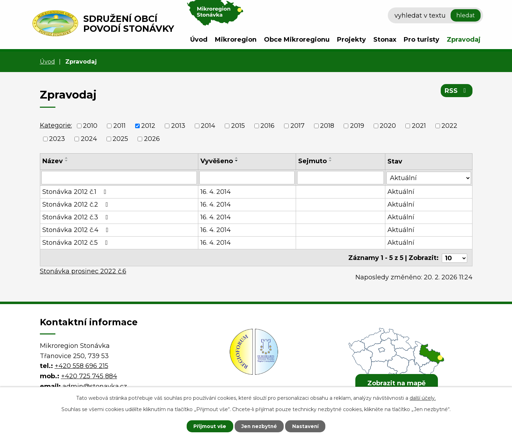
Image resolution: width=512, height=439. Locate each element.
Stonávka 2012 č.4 (77, 230)
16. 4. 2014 (215, 192)
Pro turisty (421, 39)
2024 (89, 139)
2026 (152, 139)
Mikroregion (236, 39)
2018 (327, 126)
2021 (419, 126)
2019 (357, 126)
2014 (208, 126)
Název (52, 161)
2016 (267, 126)
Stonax (384, 39)
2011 (119, 126)
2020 (388, 126)
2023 (57, 139)
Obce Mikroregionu (297, 39)
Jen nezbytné (259, 426)
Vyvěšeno (216, 161)
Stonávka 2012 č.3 (76, 217)
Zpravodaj (464, 39)
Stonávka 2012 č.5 (76, 243)
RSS (456, 91)
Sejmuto (312, 161)
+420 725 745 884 (89, 375)
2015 (238, 126)
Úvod (198, 39)
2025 (120, 139)
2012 (148, 126)
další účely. (423, 397)
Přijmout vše (207, 426)
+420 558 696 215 (81, 365)
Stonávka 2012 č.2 (76, 204)
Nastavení (307, 426)
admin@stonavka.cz (94, 385)
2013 (178, 126)
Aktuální (401, 192)
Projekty (351, 39)
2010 (90, 126)
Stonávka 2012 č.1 (75, 192)
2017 (297, 126)
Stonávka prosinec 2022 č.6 (83, 270)
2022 (449, 126)
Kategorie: (56, 125)
